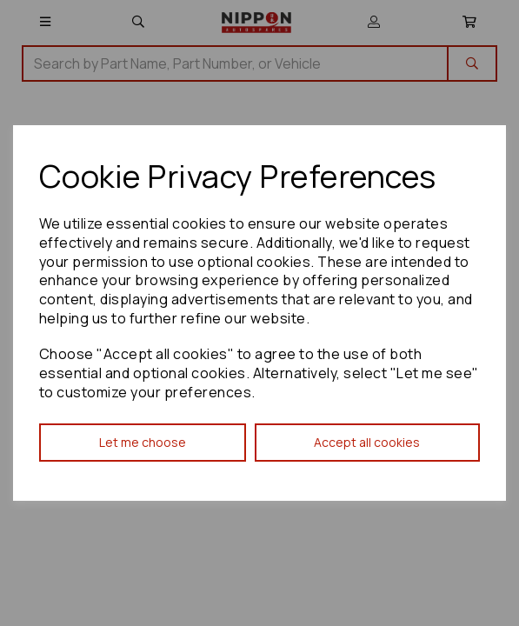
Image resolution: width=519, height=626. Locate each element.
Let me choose (142, 442)
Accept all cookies (367, 442)
